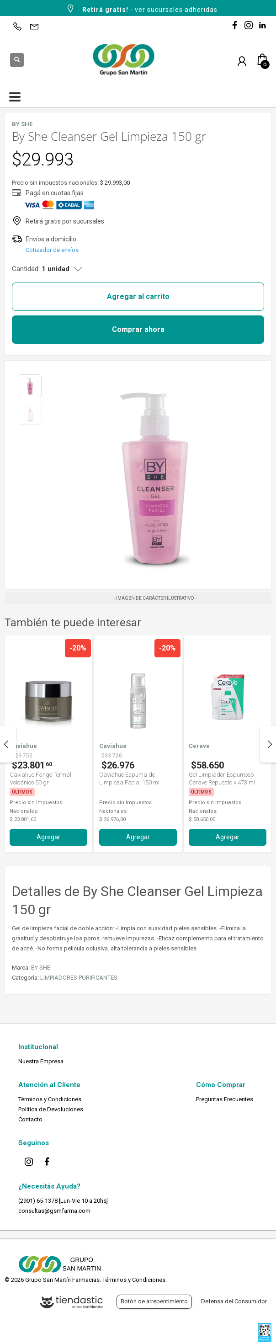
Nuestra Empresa (41, 1061)
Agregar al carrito (138, 296)
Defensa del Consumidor (234, 1301)
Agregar (48, 837)
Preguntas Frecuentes (224, 1099)
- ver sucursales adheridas (141, 8)
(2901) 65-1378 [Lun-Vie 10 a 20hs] (63, 1200)
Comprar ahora (138, 329)
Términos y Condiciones (49, 1099)
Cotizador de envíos (52, 249)
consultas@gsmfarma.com (54, 1210)
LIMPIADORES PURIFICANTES (78, 977)
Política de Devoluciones (50, 1109)
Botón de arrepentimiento (154, 1301)
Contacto (30, 1119)
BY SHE (40, 967)
